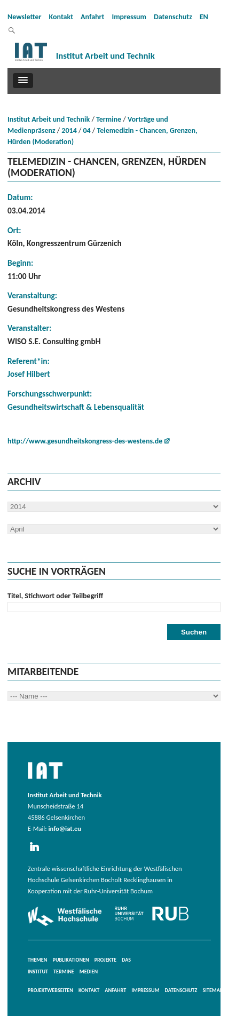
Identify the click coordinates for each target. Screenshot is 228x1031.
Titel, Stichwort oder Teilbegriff (55, 595)
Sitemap (212, 990)
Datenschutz (173, 16)
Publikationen (71, 959)
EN (204, 16)
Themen (38, 959)
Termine (108, 119)
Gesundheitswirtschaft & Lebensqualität (75, 407)
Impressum (129, 16)
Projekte (105, 959)
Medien (89, 971)
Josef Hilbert (28, 374)
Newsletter (24, 16)
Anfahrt (92, 16)
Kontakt (61, 16)
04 (87, 130)
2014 (68, 130)
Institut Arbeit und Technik (48, 119)
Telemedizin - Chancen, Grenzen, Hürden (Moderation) (102, 136)
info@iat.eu (64, 828)
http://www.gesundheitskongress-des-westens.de (84, 441)
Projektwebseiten (50, 990)
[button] (23, 80)
